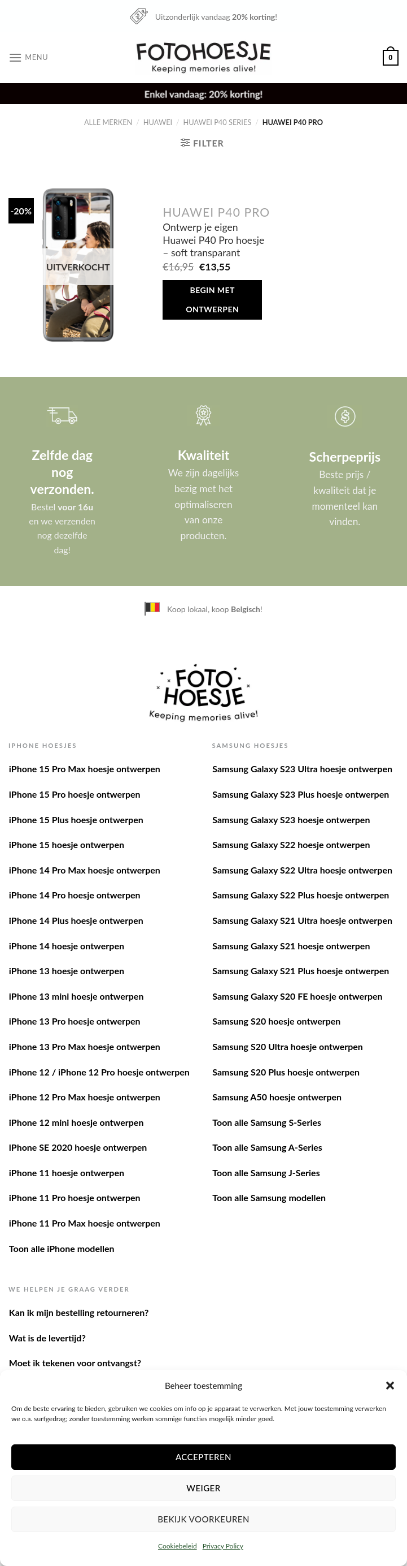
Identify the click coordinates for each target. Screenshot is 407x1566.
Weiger (203, 1488)
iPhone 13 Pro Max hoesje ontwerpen (84, 1046)
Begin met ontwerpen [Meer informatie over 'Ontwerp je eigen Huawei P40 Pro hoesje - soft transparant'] (212, 299)
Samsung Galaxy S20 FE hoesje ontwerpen (297, 996)
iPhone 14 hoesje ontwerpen (66, 945)
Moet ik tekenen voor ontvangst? (75, 1362)
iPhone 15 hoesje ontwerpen (66, 844)
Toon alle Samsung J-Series (266, 1172)
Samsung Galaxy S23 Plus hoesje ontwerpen (300, 794)
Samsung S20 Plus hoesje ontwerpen (286, 1071)
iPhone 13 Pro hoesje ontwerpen (75, 1021)
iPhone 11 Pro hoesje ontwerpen (75, 1197)
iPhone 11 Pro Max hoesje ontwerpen (84, 1222)
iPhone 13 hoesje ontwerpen (66, 970)
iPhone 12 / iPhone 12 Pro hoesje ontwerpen (99, 1071)
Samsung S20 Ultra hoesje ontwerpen (287, 1046)
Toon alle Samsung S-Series (266, 1122)
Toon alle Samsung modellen (269, 1197)
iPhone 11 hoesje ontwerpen (66, 1172)
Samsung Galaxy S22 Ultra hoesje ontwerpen (302, 869)
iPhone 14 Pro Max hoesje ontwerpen (84, 869)
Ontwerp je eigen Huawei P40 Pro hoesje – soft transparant (213, 240)
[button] (390, 1385)
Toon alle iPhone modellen (62, 1248)
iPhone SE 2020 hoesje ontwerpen (78, 1147)
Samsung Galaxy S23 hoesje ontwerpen (291, 819)
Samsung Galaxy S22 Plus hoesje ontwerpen (300, 894)
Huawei (157, 122)
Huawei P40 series (217, 122)
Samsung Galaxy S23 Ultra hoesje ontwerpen (302, 768)
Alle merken (108, 122)
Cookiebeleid (177, 1546)
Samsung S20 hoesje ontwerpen (276, 1021)
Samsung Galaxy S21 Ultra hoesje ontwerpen (302, 920)
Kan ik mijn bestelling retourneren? (79, 1312)
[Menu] (28, 57)
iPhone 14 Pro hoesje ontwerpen (75, 894)
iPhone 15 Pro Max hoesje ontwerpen (84, 768)
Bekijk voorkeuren (203, 1519)
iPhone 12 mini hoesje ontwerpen (76, 1122)
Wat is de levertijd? (47, 1337)
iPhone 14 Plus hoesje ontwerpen (76, 920)
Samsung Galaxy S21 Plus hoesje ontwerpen (300, 970)
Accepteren (203, 1457)
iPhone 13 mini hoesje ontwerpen (76, 996)
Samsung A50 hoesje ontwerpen (277, 1096)
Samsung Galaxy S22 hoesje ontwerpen (291, 844)
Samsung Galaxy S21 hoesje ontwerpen (291, 945)
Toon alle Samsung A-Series (267, 1147)
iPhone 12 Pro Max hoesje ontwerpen (84, 1096)
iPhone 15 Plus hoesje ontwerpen (76, 819)
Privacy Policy (223, 1546)
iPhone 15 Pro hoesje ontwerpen (75, 794)
